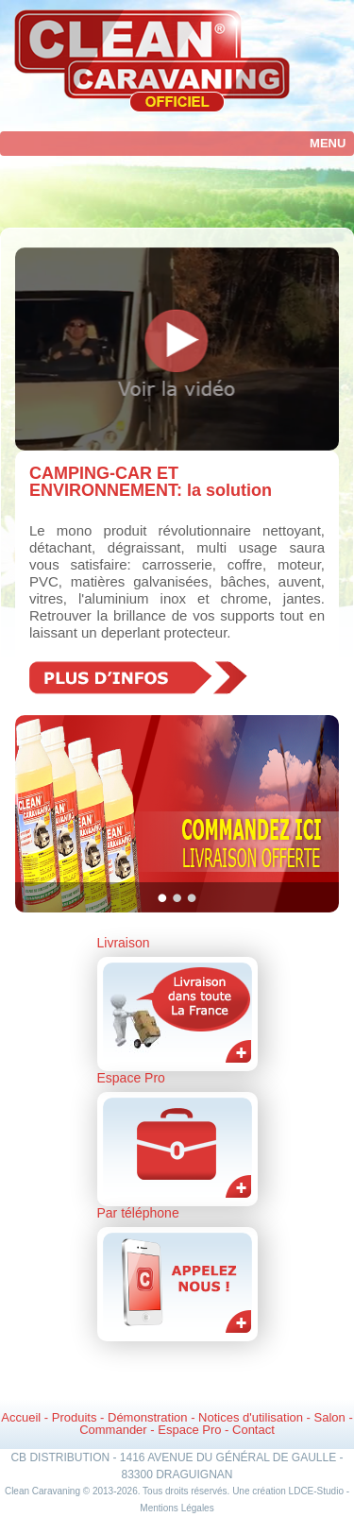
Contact (253, 1430)
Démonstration (148, 1417)
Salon (330, 1417)
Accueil (21, 1417)
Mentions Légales (176, 1508)
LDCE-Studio (316, 1491)
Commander (113, 1430)
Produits (74, 1417)
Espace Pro (189, 1430)
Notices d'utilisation (250, 1417)
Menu (328, 143)
